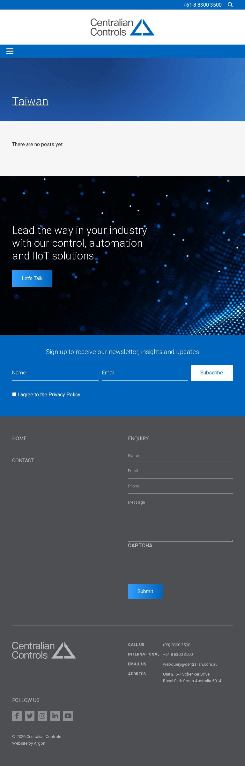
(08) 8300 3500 (176, 644)
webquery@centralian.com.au (190, 664)
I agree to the (49, 395)
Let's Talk (32, 278)
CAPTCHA (140, 546)
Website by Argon (28, 743)
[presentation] (176, 564)
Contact (23, 460)
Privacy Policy (64, 395)
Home (19, 439)
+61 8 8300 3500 (202, 5)
